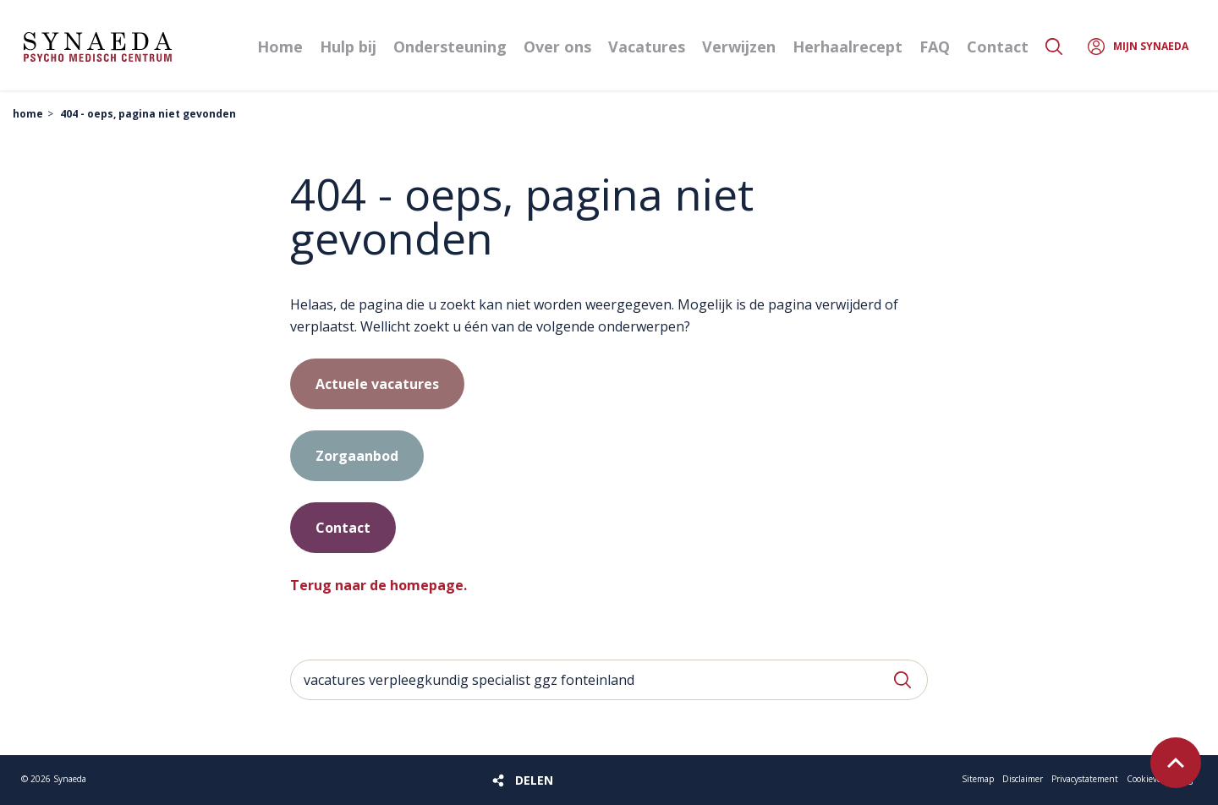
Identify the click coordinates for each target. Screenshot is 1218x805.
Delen (534, 780)
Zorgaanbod (356, 455)
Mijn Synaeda (1150, 46)
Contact (342, 527)
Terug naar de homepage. (378, 585)
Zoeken (902, 680)
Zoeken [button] (1054, 46)
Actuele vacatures (377, 384)
